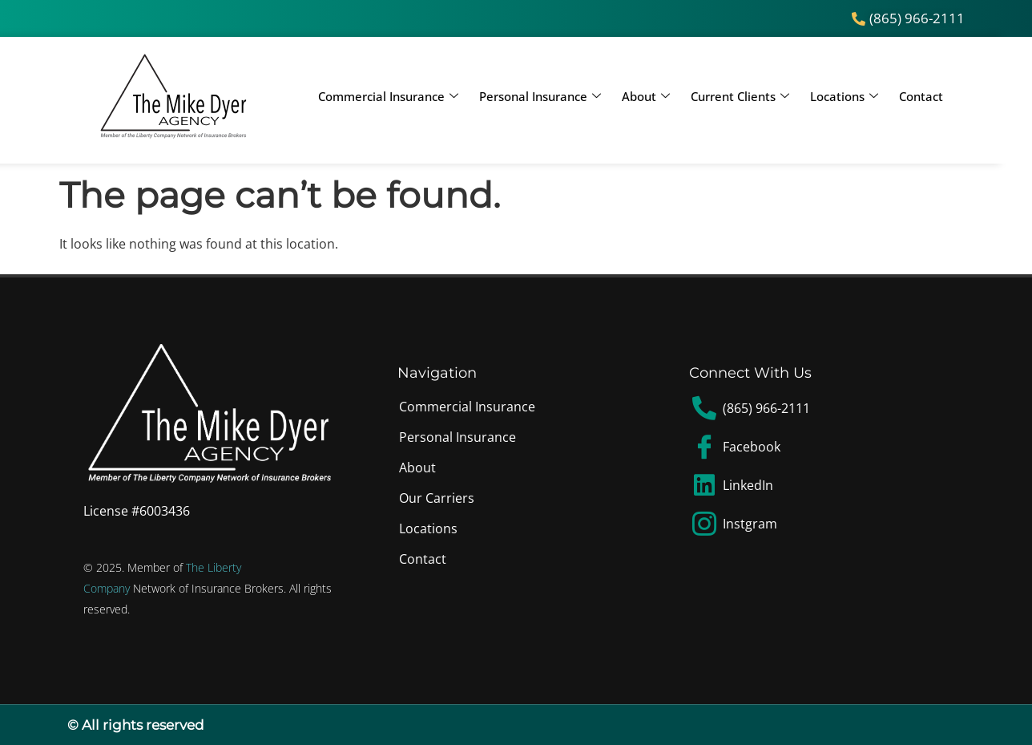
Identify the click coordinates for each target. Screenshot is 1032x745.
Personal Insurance (540, 96)
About (646, 96)
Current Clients (740, 96)
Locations (844, 96)
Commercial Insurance (388, 96)
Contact (921, 96)
